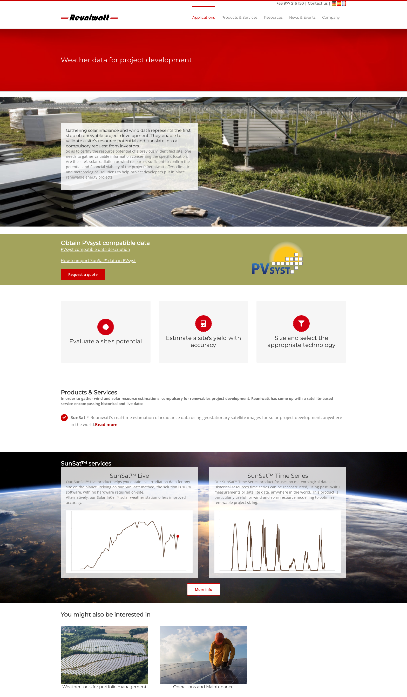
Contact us (318, 3)
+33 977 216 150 (290, 3)
